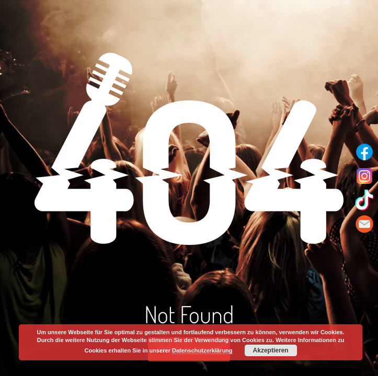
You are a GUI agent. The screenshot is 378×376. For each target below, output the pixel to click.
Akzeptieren (271, 350)
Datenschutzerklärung (202, 350)
